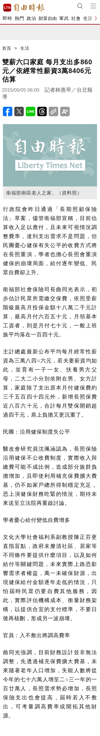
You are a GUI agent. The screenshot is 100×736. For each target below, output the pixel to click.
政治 (31, 18)
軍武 (64, 18)
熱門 (19, 18)
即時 (7, 18)
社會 (76, 18)
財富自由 (48, 18)
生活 (88, 18)
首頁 (6, 48)
